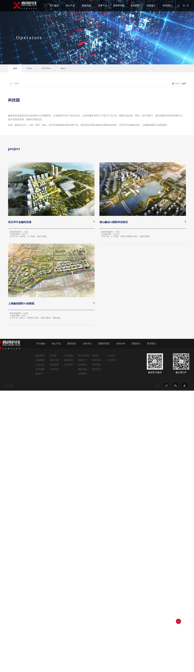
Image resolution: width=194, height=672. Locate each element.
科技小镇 (54, 360)
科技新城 (54, 364)
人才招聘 (110, 360)
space (63, 68)
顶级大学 (82, 360)
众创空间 (54, 369)
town (29, 68)
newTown (46, 68)
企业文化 (40, 364)
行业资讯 (68, 364)
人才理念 (110, 355)
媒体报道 (68, 360)
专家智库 (96, 360)
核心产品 (70, 5)
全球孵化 (82, 373)
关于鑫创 (54, 5)
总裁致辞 (40, 360)
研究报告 (96, 364)
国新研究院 (118, 5)
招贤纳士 (151, 5)
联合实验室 (83, 355)
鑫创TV (39, 373)
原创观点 (96, 369)
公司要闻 (68, 355)
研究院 (95, 355)
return (13, 83)
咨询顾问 (82, 364)
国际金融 (82, 369)
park (15, 68)
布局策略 (40, 369)
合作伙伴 (135, 5)
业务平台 (102, 5)
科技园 (53, 355)
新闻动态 (86, 5)
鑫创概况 (40, 355)
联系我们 (167, 5)
